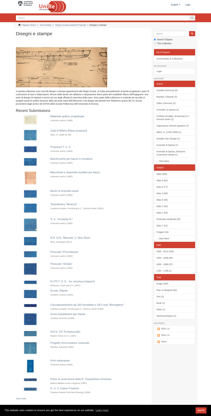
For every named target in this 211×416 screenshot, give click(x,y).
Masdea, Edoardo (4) (166, 97)
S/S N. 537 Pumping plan (65, 331)
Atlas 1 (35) (162, 212)
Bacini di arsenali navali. (64, 190)
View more (21, 398)
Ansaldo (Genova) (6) (166, 90)
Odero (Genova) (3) (166, 103)
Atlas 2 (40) (162, 206)
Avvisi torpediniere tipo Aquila (67, 314)
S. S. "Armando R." (61, 219)
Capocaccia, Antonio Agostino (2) (172, 125)
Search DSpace (163, 39)
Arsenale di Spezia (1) (167, 145)
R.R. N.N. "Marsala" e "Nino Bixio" (70, 237)
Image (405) (162, 283)
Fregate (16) (162, 232)
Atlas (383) (161, 174)
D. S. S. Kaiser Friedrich (64, 388)
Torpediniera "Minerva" (63, 204)
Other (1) (160, 309)
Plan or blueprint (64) (166, 290)
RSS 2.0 (162, 335)
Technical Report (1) (166, 316)
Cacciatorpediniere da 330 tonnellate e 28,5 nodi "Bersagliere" (87, 304)
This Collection (163, 43)
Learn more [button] (102, 410)
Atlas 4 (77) (162, 187)
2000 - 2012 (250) (165, 251)
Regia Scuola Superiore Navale (70, 25)
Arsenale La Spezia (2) (167, 109)
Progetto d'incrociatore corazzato (69, 342)
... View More (162, 161)
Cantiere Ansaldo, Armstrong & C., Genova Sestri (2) (173, 118)
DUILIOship (45, 25)
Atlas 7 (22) (162, 225)
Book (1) (160, 303)
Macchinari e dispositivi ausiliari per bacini (75, 172)
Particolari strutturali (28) (168, 219)
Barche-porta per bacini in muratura (71, 158)
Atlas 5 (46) (162, 200)
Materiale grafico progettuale (67, 116)
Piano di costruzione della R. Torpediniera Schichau (80, 379)
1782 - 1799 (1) (164, 271)
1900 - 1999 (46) (164, 258)
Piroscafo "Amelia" (61, 263)
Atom (161, 341)
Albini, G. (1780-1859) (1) (168, 132)
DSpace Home (29, 25)
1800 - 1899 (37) (164, 264)
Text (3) (160, 296)
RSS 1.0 (162, 328)
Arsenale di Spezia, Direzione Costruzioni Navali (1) (170, 153)
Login (159, 71)
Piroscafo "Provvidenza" (64, 251)
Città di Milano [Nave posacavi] (68, 130)
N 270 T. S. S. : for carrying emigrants (72, 281)
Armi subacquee (60, 360)
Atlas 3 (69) (162, 193)
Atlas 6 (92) (162, 180)
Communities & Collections (169, 58)
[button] (176, 5)
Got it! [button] (201, 410)
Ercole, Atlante (59, 290)
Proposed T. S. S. (60, 147)
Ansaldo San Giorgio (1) (168, 138)
